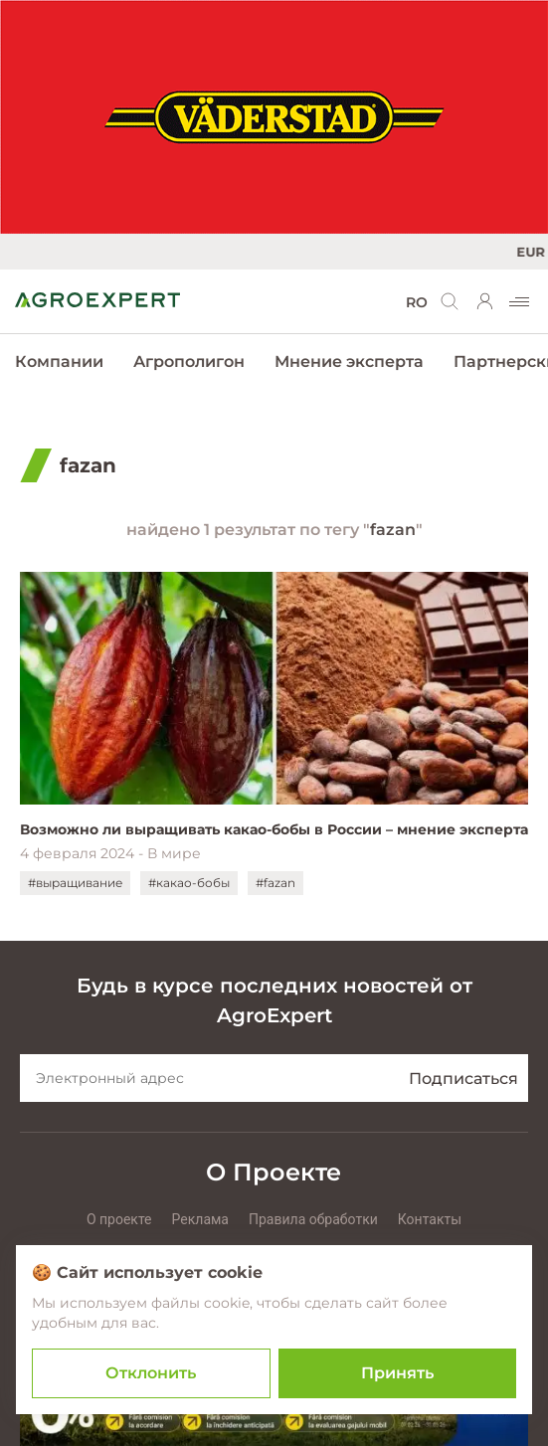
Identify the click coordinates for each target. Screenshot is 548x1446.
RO (417, 302)
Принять (397, 1372)
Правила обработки (313, 1219)
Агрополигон (189, 361)
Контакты (429, 1219)
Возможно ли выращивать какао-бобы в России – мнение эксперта (274, 829)
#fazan (275, 882)
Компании (59, 361)
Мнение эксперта (349, 361)
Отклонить (150, 1372)
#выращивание (75, 882)
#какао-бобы (189, 882)
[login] (485, 301)
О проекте (119, 1219)
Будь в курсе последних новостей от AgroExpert (274, 1000)
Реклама (200, 1219)
